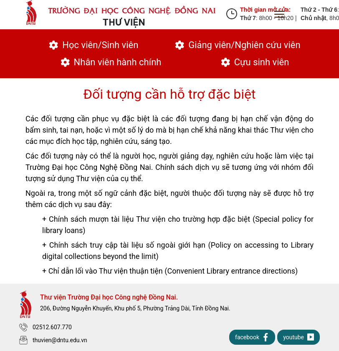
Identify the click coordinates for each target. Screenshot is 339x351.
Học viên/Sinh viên (93, 45)
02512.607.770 (45, 327)
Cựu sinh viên (255, 62)
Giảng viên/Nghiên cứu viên (237, 45)
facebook (252, 337)
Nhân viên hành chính (111, 62)
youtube (298, 337)
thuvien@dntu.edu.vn (53, 340)
